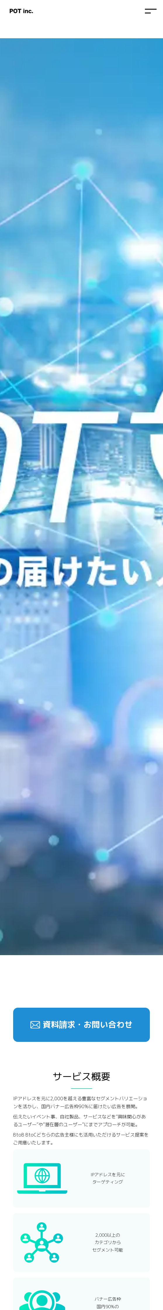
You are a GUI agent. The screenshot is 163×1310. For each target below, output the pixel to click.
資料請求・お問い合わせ (88, 1024)
